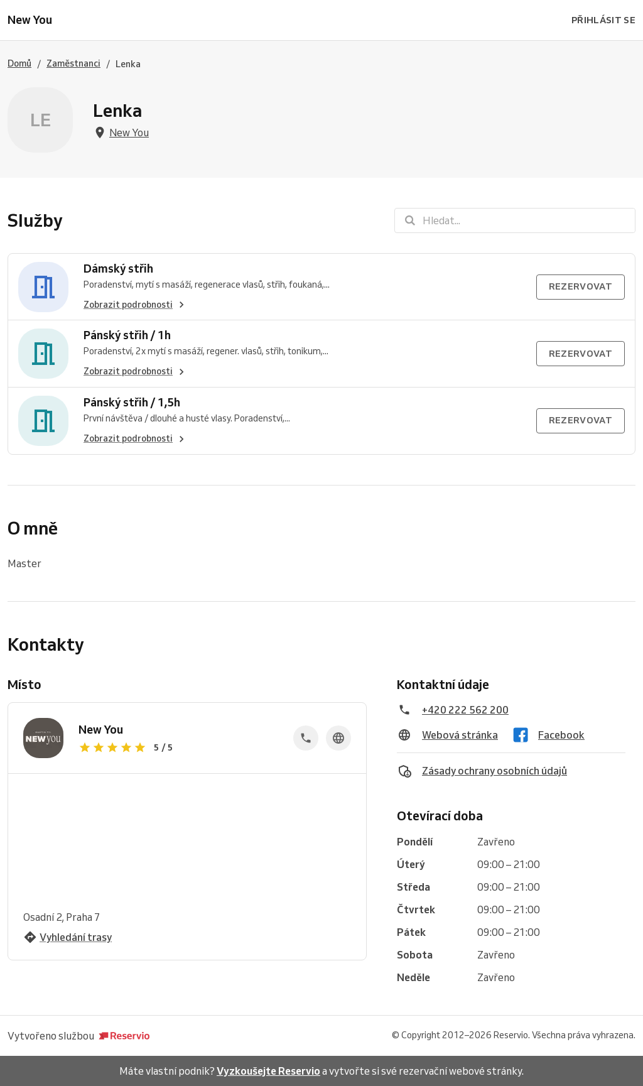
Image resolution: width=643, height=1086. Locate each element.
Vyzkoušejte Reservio (268, 1071)
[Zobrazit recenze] (178, 747)
